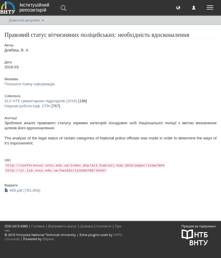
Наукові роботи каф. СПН (27, 106)
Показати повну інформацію (29, 84)
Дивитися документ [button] (26, 20)
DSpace (48, 239)
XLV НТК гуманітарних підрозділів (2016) (40, 101)
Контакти (104, 226)
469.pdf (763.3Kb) (22, 190)
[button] (178, 7)
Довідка (86, 226)
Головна (38, 226)
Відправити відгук (62, 226)
